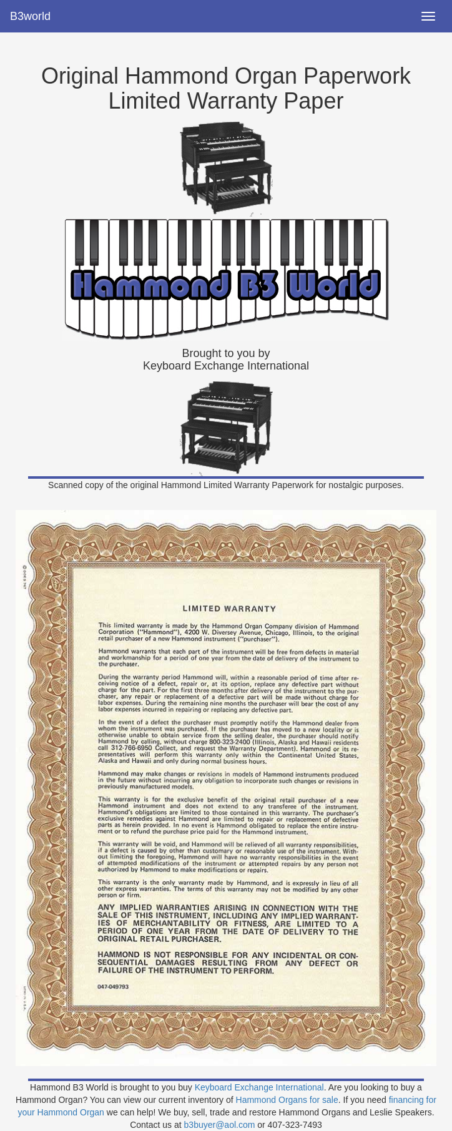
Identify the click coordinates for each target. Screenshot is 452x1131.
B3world (30, 16)
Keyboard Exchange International (259, 1087)
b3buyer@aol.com (219, 1125)
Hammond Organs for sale (287, 1100)
